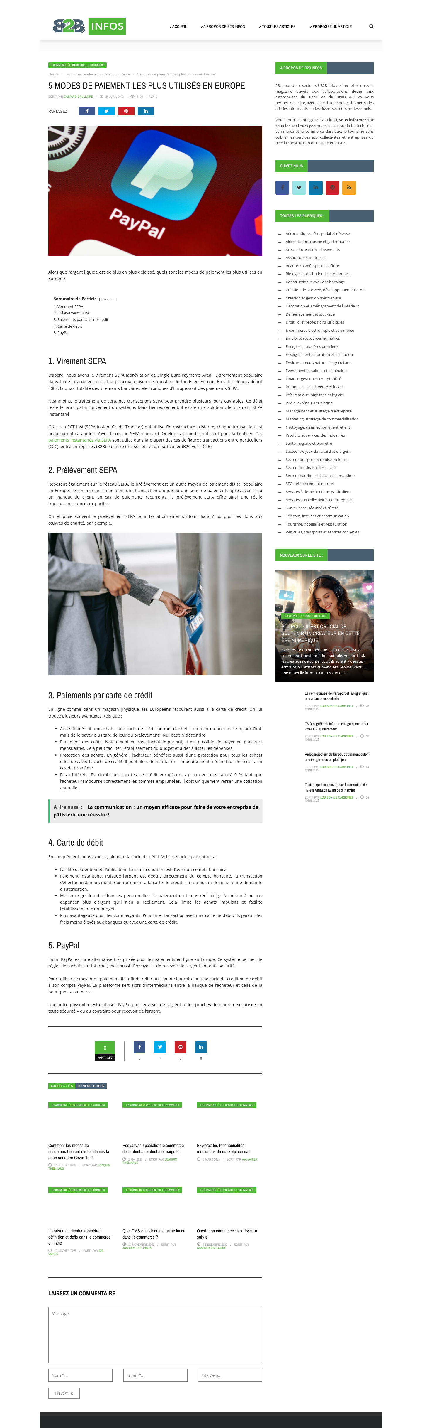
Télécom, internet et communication (317, 515)
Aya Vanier (250, 1159)
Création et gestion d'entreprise (313, 298)
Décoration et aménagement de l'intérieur (322, 306)
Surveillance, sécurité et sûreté (312, 508)
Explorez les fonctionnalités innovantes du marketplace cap (223, 1148)
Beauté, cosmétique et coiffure (312, 265)
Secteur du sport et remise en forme (317, 459)
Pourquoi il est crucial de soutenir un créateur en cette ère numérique (320, 633)
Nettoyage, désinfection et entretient (318, 427)
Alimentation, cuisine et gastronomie (318, 241)
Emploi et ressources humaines (313, 338)
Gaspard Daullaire (78, 97)
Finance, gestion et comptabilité (313, 378)
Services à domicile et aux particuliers (318, 491)
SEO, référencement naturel (310, 483)
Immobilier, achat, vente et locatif (315, 386)
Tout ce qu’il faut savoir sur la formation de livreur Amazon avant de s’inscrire (336, 787)
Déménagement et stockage (310, 314)
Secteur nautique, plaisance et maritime (320, 475)
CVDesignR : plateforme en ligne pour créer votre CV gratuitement (336, 726)
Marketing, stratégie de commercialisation (322, 419)
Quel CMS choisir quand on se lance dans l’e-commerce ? (153, 1233)
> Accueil (178, 26)
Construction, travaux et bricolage (315, 281)
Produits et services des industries (315, 435)
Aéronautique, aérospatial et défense (318, 233)
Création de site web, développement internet (326, 289)
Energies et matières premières (312, 346)
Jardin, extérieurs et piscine (309, 402)
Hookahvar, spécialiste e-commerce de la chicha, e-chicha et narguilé (153, 1148)
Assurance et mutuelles (306, 257)
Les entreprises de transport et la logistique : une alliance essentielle (337, 696)
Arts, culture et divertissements (313, 249)
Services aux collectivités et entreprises (319, 499)
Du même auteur (91, 1086)
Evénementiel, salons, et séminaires (316, 370)
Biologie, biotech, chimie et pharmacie (318, 273)
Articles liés (62, 1086)
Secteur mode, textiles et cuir (311, 467)
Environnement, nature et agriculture (318, 362)
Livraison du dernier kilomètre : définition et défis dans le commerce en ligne (79, 1236)
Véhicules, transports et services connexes (322, 532)
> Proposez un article (331, 26)
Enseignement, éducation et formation (319, 354)
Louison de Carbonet (336, 706)
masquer (108, 299)
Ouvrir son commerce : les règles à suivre (227, 1233)
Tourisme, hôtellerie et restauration (316, 524)
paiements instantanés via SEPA (79, 440)
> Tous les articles (277, 26)
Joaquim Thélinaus (137, 1248)
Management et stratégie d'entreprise (319, 411)
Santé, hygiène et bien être (309, 443)
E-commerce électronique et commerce (77, 65)
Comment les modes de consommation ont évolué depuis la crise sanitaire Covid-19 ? (78, 1151)
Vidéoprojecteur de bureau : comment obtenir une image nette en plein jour (337, 757)
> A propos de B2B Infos (223, 26)
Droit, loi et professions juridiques (315, 322)
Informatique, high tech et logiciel (315, 395)
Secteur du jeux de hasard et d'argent (318, 451)
